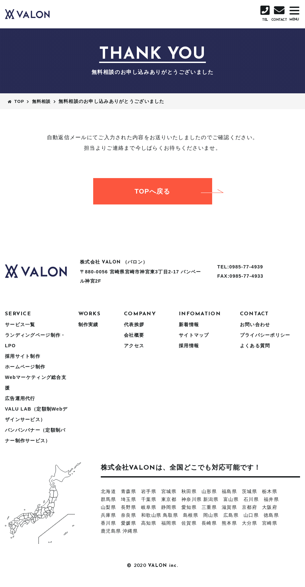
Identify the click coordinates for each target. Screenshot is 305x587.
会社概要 (134, 335)
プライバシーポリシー (265, 335)
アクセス (134, 345)
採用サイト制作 (22, 356)
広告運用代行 (20, 398)
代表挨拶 (134, 324)
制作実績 (88, 324)
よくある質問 (255, 345)
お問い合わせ (255, 324)
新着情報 (189, 324)
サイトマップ (194, 335)
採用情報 (189, 345)
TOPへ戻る (173, 191)
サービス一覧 (20, 324)
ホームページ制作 (25, 366)
